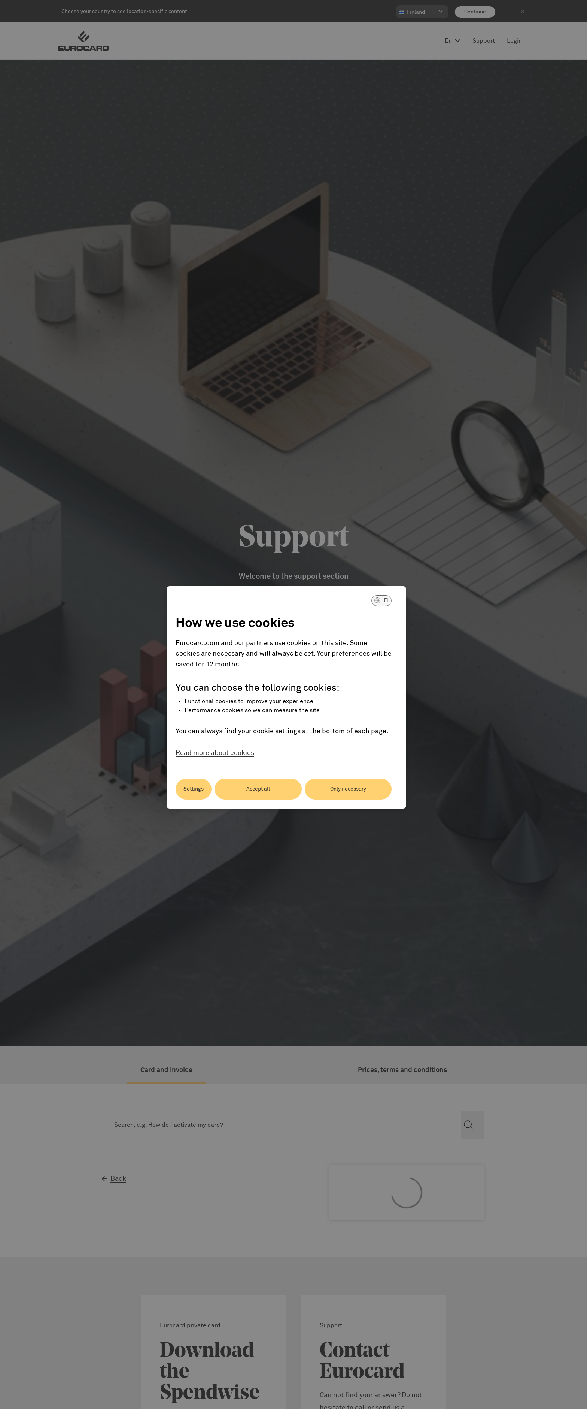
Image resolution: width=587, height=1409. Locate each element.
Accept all (258, 789)
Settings (193, 789)
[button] (381, 600)
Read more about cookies (215, 753)
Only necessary (348, 789)
